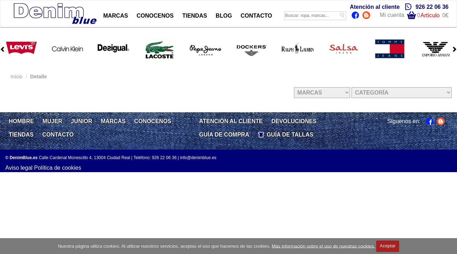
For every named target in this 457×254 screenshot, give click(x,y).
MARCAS (115, 16)
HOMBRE (21, 121)
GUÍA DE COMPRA (224, 135)
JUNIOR (81, 121)
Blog (367, 15)
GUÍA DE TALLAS (290, 135)
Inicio (17, 76)
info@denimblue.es (198, 157)
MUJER (52, 121)
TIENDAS (194, 16)
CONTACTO (256, 16)
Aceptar (388, 245)
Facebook (356, 15)
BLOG (224, 16)
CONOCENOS (155, 16)
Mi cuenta (392, 15)
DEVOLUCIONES (294, 121)
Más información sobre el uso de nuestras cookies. (323, 245)
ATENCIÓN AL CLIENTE (231, 121)
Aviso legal (18, 168)
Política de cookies (57, 168)
